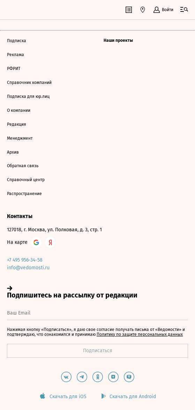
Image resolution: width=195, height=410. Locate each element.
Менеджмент (19, 138)
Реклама (15, 54)
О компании (18, 110)
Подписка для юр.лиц (28, 96)
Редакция (16, 124)
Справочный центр (26, 179)
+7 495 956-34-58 (25, 260)
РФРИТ (13, 68)
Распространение (24, 193)
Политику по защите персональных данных (140, 334)
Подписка (16, 40)
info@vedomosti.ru (28, 268)
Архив (13, 152)
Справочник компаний (29, 82)
